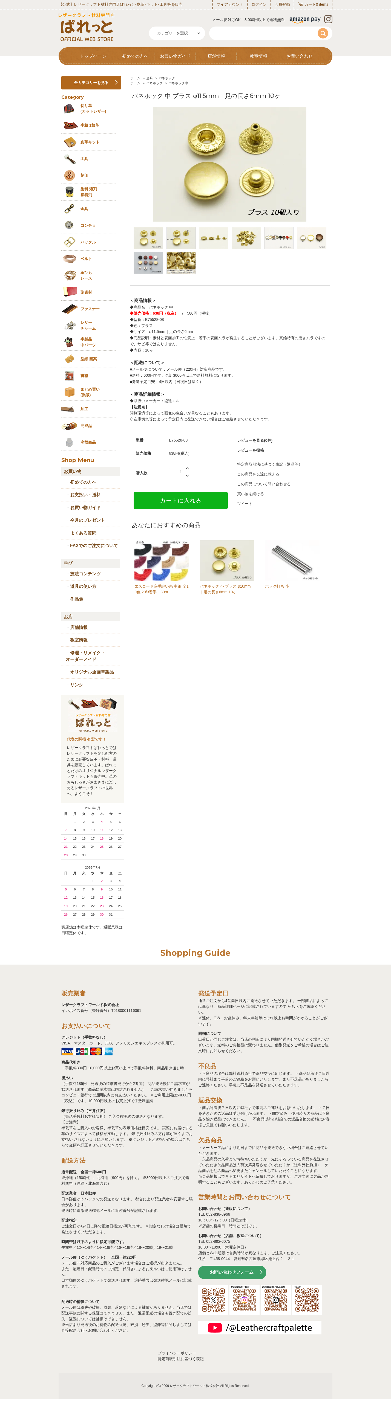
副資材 (86, 292)
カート (310, 4)
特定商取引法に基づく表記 (181, 1359)
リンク (76, 685)
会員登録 (282, 4)
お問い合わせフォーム (232, 1272)
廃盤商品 (88, 442)
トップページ (93, 56)
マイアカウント (230, 4)
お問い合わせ (299, 56)
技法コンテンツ (85, 573)
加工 (84, 409)
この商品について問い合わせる (264, 484)
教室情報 (258, 56)
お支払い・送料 (85, 494)
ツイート (244, 503)
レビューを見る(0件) (254, 440)
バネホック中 (178, 83)
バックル (88, 242)
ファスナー (90, 309)
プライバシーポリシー (177, 1353)
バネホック (167, 78)
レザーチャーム (88, 325)
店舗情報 (216, 56)
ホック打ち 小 (277, 586)
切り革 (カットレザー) (93, 108)
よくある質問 (83, 533)
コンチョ (88, 225)
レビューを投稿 (250, 450)
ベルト (86, 259)
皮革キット (90, 142)
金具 (149, 78)
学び (68, 563)
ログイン (259, 4)
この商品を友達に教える (258, 474)
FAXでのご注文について (94, 545)
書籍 (84, 375)
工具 (84, 158)
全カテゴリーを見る (91, 82)
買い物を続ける (250, 494)
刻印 (84, 175)
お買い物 (72, 471)
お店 (68, 616)
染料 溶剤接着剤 (89, 192)
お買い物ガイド (175, 56)
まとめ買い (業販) (90, 392)
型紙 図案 (89, 359)
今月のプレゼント (87, 520)
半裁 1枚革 (90, 125)
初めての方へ (135, 56)
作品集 (76, 599)
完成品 (86, 425)
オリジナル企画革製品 (92, 672)
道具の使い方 (83, 586)
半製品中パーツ (88, 342)
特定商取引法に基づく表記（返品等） (269, 464)
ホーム (135, 78)
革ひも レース (86, 275)
